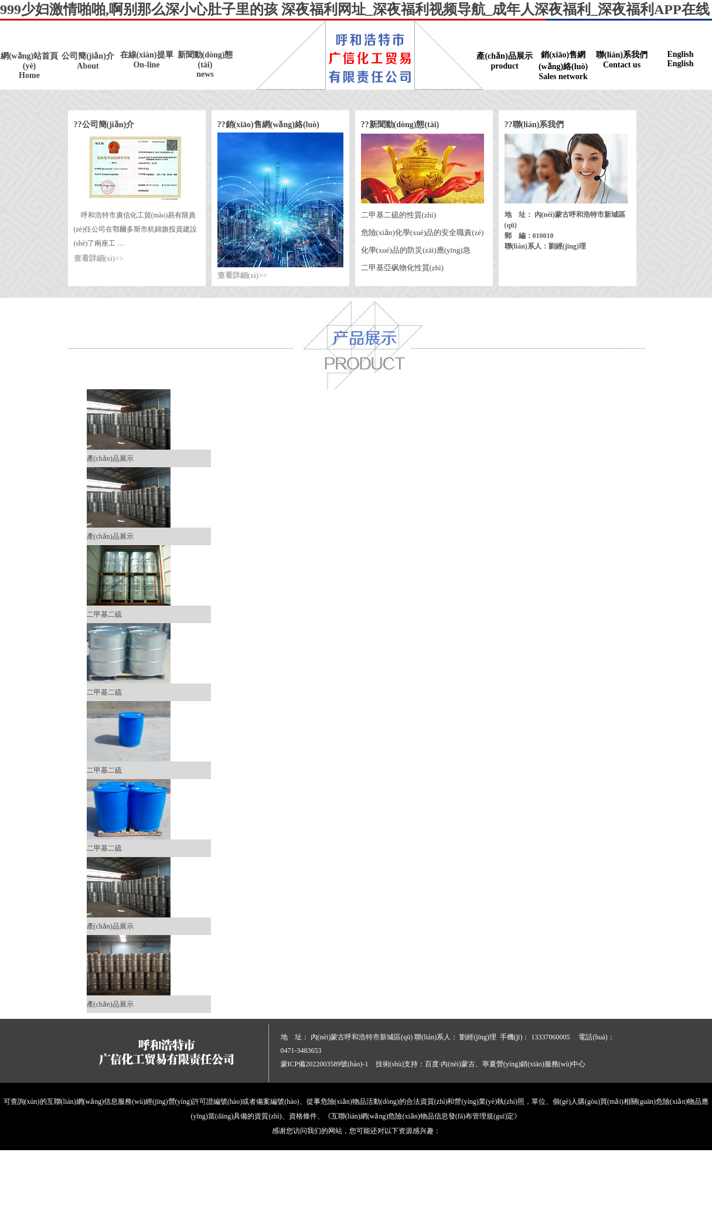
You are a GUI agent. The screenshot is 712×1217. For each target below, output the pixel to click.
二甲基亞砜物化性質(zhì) (402, 267)
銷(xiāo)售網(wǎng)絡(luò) (563, 65)
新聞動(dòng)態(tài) (205, 64)
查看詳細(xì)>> (99, 258)
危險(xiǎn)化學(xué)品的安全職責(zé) (422, 232)
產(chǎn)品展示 (504, 61)
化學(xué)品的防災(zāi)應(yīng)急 (416, 250)
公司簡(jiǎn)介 (88, 61)
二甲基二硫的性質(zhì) (399, 214)
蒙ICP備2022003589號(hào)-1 (325, 1064)
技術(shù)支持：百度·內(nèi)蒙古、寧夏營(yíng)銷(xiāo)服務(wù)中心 (481, 1064)
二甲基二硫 (104, 614)
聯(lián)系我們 (621, 60)
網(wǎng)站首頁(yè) (29, 66)
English (680, 59)
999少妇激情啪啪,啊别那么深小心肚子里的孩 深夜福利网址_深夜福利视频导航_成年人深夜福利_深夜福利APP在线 (355, 9)
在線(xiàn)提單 (146, 60)
